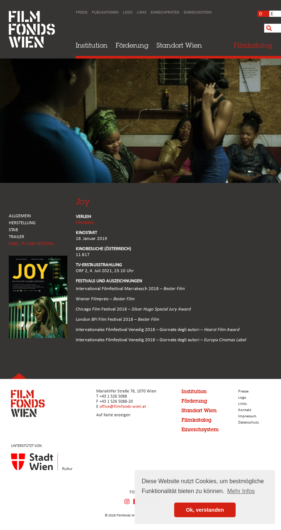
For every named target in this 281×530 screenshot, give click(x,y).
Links (141, 13)
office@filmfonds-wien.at (123, 407)
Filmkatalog (196, 420)
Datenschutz (248, 423)
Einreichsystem (197, 13)
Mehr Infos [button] (241, 491)
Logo (127, 13)
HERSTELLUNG (22, 223)
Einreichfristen (165, 13)
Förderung (132, 45)
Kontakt (244, 410)
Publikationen (105, 13)
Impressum (247, 416)
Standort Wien (179, 45)
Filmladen (85, 222)
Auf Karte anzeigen (113, 415)
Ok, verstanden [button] (205, 510)
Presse (81, 13)
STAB (13, 230)
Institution (92, 45)
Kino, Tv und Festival (31, 243)
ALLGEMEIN (20, 216)
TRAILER (16, 236)
